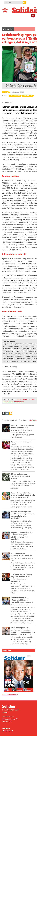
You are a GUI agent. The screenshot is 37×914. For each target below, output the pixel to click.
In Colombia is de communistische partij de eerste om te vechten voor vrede (22, 556)
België (6, 20)
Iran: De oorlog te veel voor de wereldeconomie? (22, 426)
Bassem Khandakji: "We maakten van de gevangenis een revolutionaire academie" (23, 514)
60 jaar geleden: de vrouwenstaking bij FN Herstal (20, 476)
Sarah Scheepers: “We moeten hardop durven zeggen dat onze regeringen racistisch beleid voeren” (23, 631)
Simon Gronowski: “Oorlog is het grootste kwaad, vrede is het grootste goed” (23, 495)
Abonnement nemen (10, 694)
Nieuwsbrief (8, 731)
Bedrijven (8, 24)
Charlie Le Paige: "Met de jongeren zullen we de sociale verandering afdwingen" (21, 577)
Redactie (6, 728)
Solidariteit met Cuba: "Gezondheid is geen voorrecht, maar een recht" (22, 600)
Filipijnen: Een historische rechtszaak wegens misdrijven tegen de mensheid (22, 535)
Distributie (15, 96)
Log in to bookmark (3, 413)
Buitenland (18, 20)
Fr (33, 15)
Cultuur (19, 24)
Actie (29, 20)
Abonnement (19, 402)
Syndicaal (28, 96)
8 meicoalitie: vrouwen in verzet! (21, 443)
